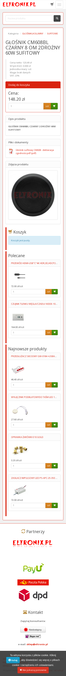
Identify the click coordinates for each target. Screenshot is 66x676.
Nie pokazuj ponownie (33, 671)
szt (47, 106)
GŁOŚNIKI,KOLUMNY (32, 33)
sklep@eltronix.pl (37, 644)
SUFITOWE (52, 33)
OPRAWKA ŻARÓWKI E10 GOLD (27, 437)
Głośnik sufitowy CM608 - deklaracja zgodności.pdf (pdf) (35, 151)
